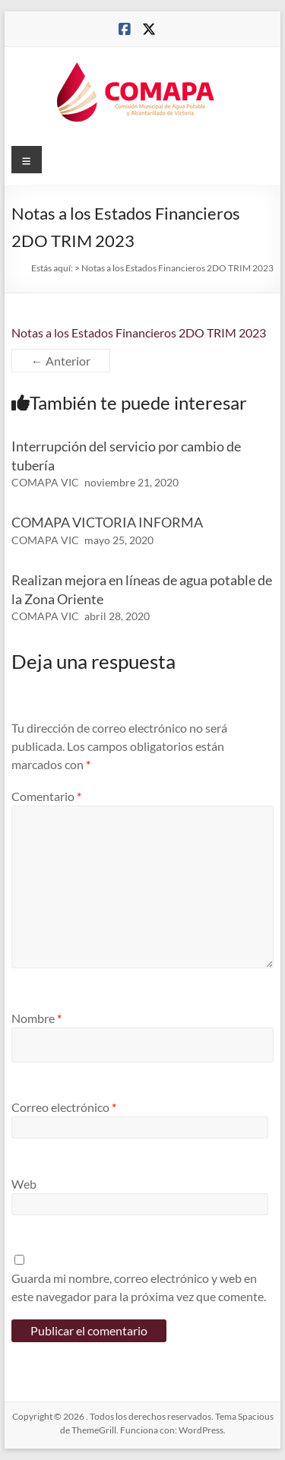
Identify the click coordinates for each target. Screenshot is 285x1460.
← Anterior (60, 360)
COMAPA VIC (45, 482)
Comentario (46, 796)
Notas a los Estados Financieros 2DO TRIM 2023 (138, 332)
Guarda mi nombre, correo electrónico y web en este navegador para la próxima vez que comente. (138, 1287)
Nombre (36, 1018)
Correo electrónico (63, 1107)
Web (23, 1184)
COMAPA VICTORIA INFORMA (107, 522)
